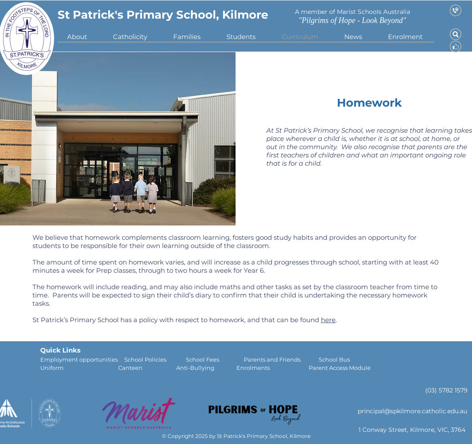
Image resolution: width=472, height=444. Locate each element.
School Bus (334, 359)
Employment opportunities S (84, 359)
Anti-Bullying (206, 367)
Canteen (147, 367)
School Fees (215, 359)
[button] (130, 36)
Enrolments (272, 367)
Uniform (79, 367)
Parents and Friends (281, 359)
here (328, 320)
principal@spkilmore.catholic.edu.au (412, 411)
